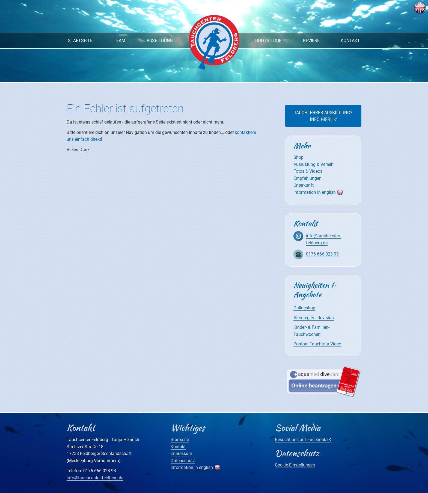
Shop (298, 157)
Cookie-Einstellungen (295, 465)
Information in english (314, 192)
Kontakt (350, 40)
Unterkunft (303, 185)
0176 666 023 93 (322, 254)
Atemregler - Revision (313, 317)
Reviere (311, 40)
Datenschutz (183, 460)
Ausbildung (160, 40)
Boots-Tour (268, 40)
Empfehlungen (307, 178)
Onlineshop (304, 307)
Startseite (80, 40)
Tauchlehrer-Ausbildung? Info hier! (323, 116)
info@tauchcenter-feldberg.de (95, 477)
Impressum (181, 453)
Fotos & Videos (307, 171)
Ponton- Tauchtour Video (317, 344)
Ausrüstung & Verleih (313, 164)
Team (119, 40)
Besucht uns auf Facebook (300, 439)
